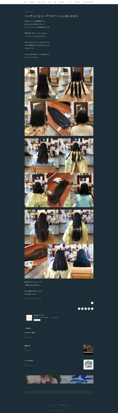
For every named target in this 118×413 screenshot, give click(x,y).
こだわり (69, 2)
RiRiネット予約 (41, 2)
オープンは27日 (29, 360)
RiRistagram (77, 2)
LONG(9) (30, 298)
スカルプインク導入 (30, 332)
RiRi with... (61, 2)
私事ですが (27, 346)
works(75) (26, 298)
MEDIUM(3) (39, 298)
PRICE (49, 2)
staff (55, 2)
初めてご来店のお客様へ (88, 2)
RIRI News (32, 2)
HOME (25, 2)
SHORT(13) (34, 298)
